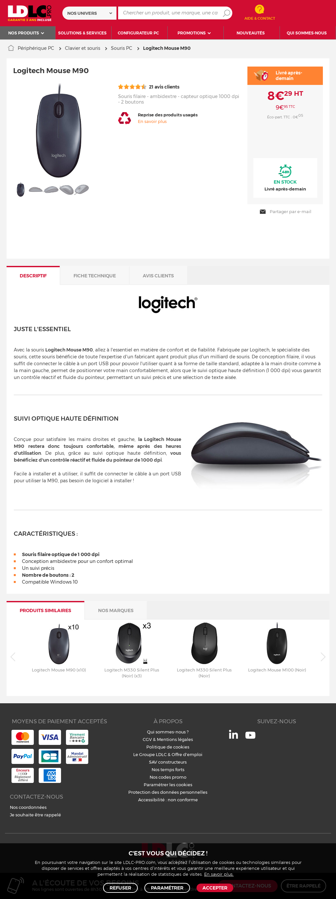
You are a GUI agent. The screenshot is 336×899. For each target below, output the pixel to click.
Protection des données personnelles (167, 790)
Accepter (214, 888)
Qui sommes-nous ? (168, 730)
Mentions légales (175, 738)
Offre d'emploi (187, 753)
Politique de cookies (167, 745)
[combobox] (89, 13)
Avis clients (158, 274)
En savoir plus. (219, 874)
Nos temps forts (168, 768)
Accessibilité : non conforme (168, 798)
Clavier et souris (82, 48)
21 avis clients (148, 87)
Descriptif (33, 274)
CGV (147, 738)
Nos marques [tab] (116, 609)
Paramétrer (167, 888)
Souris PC (121, 48)
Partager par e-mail (285, 210)
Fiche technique (95, 274)
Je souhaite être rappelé (35, 813)
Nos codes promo (168, 775)
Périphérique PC (36, 48)
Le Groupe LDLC (150, 753)
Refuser (120, 888)
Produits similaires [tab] (45, 609)
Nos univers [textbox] (82, 13)
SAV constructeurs (168, 760)
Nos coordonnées (28, 806)
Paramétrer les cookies (168, 783)
